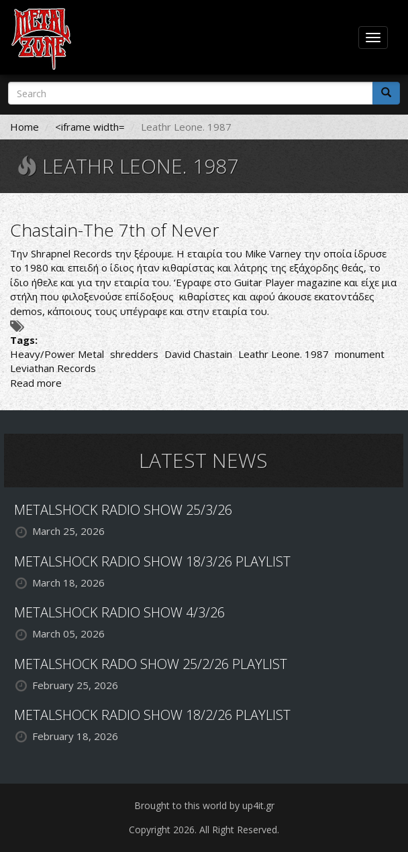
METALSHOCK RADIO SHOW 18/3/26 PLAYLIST (152, 561)
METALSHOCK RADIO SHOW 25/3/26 (123, 510)
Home (24, 126)
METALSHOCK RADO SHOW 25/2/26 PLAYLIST (150, 664)
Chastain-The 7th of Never (114, 230)
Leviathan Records (53, 368)
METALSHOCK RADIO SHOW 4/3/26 (119, 612)
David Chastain (198, 354)
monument (360, 354)
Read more (36, 382)
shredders (134, 354)
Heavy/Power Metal (57, 354)
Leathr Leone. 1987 (283, 354)
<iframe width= (90, 126)
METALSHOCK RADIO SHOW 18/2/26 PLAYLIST (152, 715)
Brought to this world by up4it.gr (204, 805)
